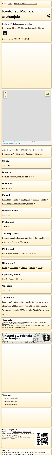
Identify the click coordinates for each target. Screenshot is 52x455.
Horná (4, 268)
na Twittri (20, 433)
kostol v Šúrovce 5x (33, 302)
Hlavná (32, 268)
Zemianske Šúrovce (34, 154)
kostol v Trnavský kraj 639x (29, 306)
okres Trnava (38, 150)
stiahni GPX (6, 326)
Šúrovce (5, 154)
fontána (36, 200)
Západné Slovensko (10, 150)
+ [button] (5, 93)
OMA (10, 4)
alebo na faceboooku (11, 401)
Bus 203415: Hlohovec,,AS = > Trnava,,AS (19, 254)
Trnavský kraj (25, 150)
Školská (24, 268)
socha (16, 200)
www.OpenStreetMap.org (29, 452)
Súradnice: (6, 39)
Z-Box (4, 227)
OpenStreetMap (18, 142)
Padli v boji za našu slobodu (13, 204)
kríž (3, 188)
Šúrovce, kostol (8, 177)
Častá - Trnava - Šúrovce (12, 279)
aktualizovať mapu (14, 322)
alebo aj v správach (11, 404)
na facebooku (17, 432)
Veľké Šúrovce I (17, 154)
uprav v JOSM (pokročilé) (29, 322)
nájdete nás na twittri (11, 398)
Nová (40, 268)
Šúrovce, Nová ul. (42, 238)
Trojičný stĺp (25, 200)
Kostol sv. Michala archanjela (25, 4)
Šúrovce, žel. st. (10, 242)
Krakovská (8, 28)
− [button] (5, 96)
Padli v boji (6, 200)
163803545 (42, 322)
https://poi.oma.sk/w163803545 (11, 143)
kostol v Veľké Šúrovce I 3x (13, 302)
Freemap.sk (29, 142)
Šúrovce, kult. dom (24, 177)
